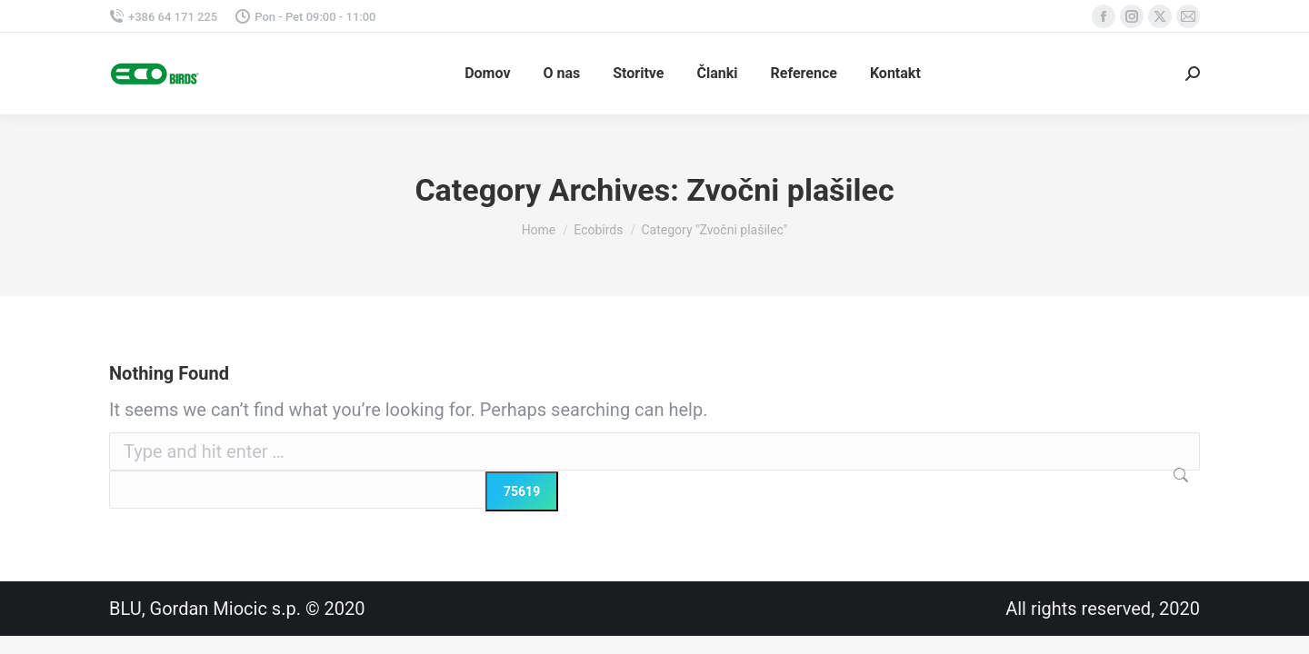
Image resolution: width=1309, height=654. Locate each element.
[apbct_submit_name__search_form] (521, 491)
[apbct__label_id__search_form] (297, 490)
